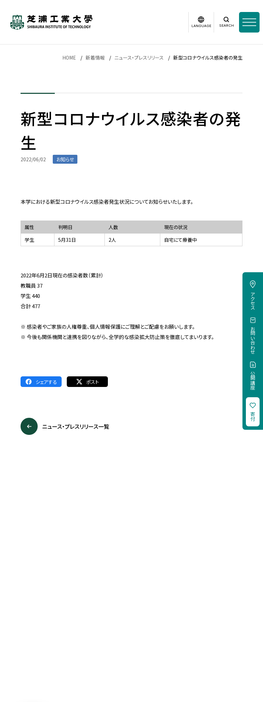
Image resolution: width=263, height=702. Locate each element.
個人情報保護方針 (96, 618)
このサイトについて (48, 618)
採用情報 (9, 618)
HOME (69, 57)
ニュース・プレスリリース (139, 57)
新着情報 (95, 57)
